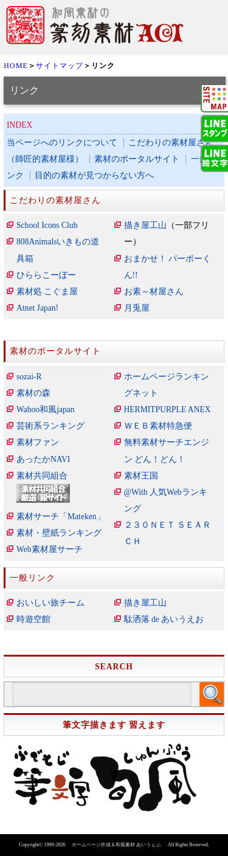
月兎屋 (137, 307)
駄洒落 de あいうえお (164, 619)
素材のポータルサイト (136, 159)
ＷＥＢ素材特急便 (158, 425)
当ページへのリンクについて (62, 142)
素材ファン (37, 442)
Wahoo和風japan (45, 409)
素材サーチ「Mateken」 (60, 516)
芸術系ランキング (50, 425)
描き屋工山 (145, 225)
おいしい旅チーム (50, 602)
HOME (16, 65)
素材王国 (141, 475)
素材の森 (33, 393)
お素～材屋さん (154, 291)
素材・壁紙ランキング (59, 532)
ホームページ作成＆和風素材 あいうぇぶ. (117, 844)
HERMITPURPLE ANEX (167, 409)
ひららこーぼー (46, 275)
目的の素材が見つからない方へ (94, 175)
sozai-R (29, 376)
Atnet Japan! (37, 307)
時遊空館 (33, 619)
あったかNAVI (43, 459)
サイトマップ (59, 65)
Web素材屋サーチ (49, 549)
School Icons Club (46, 225)
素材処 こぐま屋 (47, 291)
